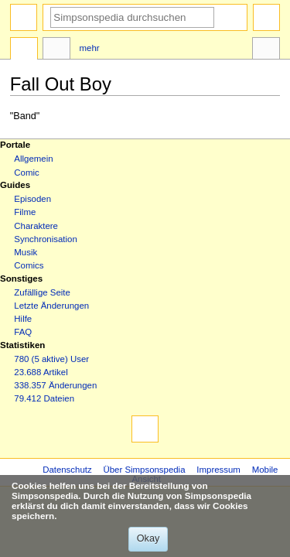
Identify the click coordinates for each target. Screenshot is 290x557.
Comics (28, 265)
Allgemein (33, 158)
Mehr (90, 48)
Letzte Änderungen (51, 305)
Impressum (218, 469)
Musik (25, 252)
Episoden (32, 198)
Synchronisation (45, 239)
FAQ (23, 332)
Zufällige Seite (42, 292)
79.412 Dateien (44, 398)
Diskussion (56, 50)
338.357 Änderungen (55, 385)
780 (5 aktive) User (51, 359)
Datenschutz (67, 469)
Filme (25, 212)
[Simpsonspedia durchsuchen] (132, 17)
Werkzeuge (266, 50)
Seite (24, 50)
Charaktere (36, 226)
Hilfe (23, 318)
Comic (26, 172)
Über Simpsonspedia (144, 469)
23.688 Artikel (40, 372)
